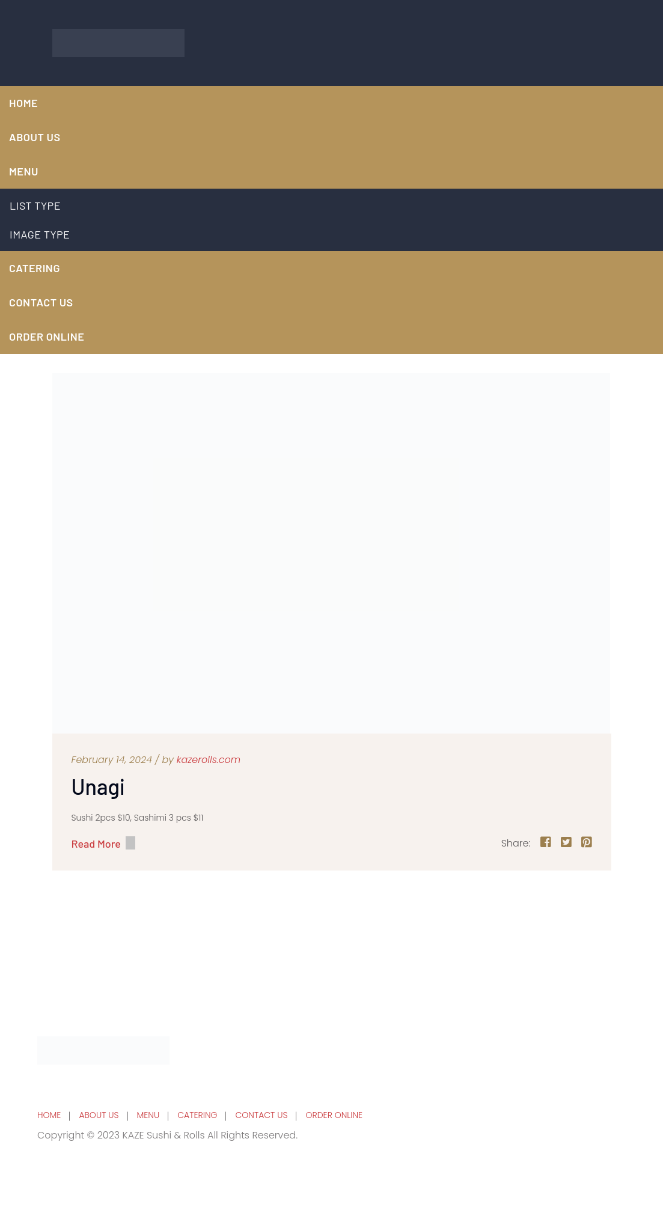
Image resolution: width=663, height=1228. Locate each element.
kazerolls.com (208, 760)
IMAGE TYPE (40, 234)
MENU (23, 171)
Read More (96, 843)
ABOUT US (98, 1115)
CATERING (34, 268)
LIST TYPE (35, 205)
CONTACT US (41, 302)
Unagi (98, 786)
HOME (23, 102)
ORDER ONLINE (46, 336)
